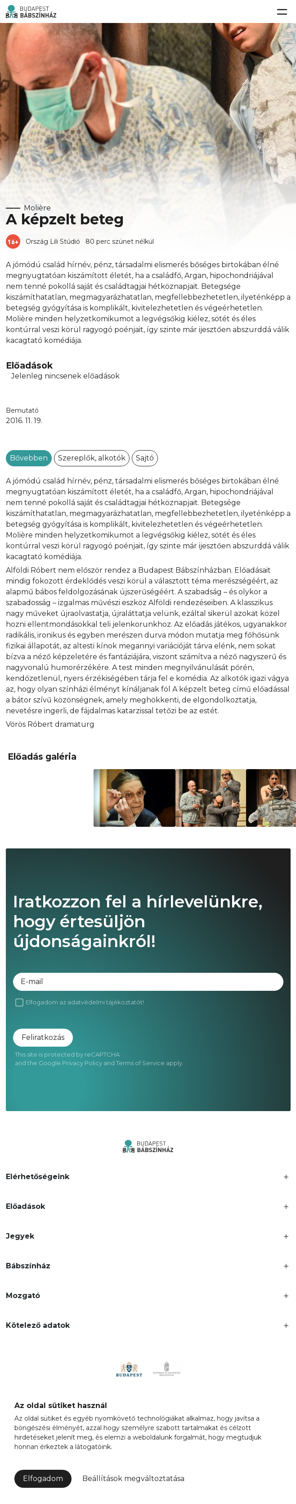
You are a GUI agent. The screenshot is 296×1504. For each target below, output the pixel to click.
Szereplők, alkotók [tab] (92, 458)
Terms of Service (140, 1062)
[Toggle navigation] (282, 11)
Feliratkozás (43, 1037)
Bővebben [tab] (29, 458)
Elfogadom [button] (43, 1478)
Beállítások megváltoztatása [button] (133, 1478)
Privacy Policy (82, 1062)
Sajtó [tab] (145, 458)
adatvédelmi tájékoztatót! (105, 1002)
